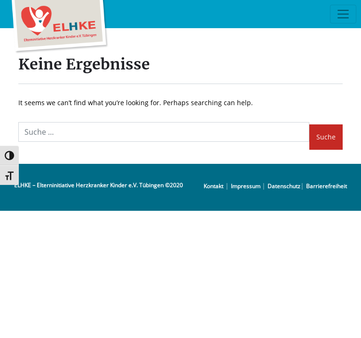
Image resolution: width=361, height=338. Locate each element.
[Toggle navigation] (343, 14)
